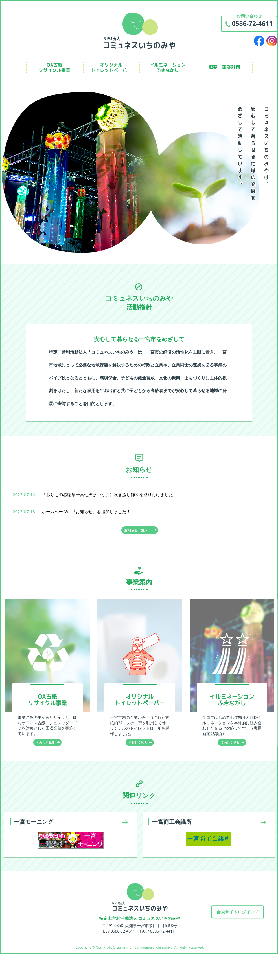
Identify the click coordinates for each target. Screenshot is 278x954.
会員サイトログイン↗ (237, 912)
